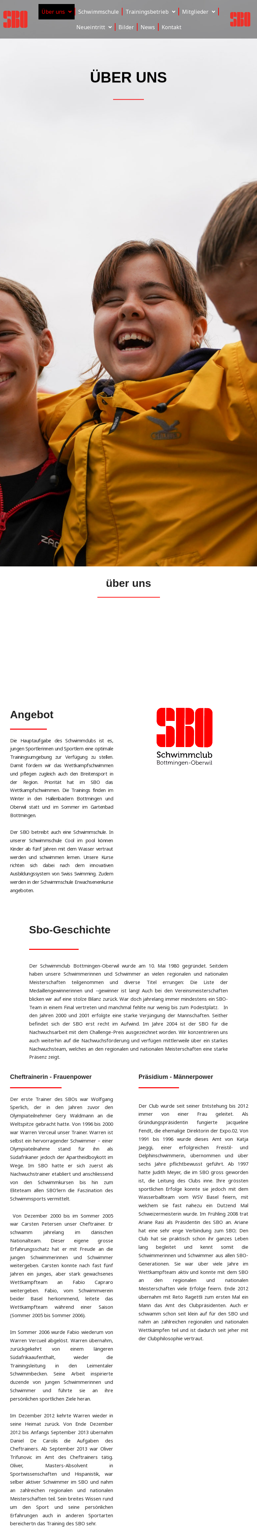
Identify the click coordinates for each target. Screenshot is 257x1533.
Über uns (56, 12)
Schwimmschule (98, 11)
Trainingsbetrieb (150, 12)
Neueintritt (94, 27)
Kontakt (171, 27)
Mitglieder (198, 12)
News (148, 27)
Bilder (126, 27)
